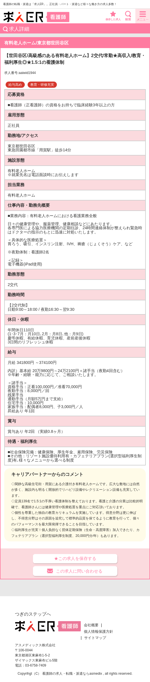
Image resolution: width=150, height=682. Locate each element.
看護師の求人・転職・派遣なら (65, 674)
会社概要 (91, 625)
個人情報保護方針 (98, 632)
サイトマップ (95, 638)
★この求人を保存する (75, 558)
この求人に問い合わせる (79, 571)
